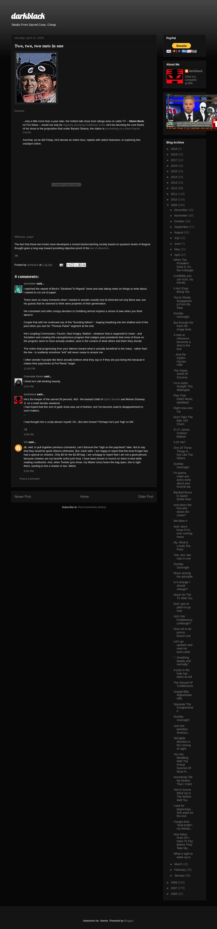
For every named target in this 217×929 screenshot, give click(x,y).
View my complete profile (191, 80)
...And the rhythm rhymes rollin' (179, 359)
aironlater (30, 283)
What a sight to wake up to (183, 855)
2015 (174, 171)
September (181, 226)
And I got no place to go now (182, 607)
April (177, 254)
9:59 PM (29, 471)
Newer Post (23, 496)
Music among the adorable (183, 574)
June (177, 243)
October (179, 221)
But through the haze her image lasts (183, 326)
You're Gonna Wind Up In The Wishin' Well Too (182, 795)
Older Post (145, 496)
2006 (174, 893)
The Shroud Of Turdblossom (183, 684)
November (181, 215)
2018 (174, 154)
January (179, 875)
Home (84, 496)
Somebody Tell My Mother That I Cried (182, 780)
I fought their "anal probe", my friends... (183, 825)
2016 (174, 165)
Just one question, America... (181, 729)
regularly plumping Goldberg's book (84, 124)
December (181, 210)
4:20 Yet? (179, 442)
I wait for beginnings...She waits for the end (183, 811)
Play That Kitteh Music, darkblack (183, 399)
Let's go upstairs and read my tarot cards (182, 646)
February (180, 869)
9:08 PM (29, 434)
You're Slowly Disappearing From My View (182, 302)
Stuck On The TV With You (182, 596)
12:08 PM (29, 368)
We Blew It (180, 520)
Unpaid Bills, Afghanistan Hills (182, 695)
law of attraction (99, 248)
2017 (174, 160)
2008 (174, 882)
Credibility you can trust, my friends (183, 279)
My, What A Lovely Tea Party (181, 546)
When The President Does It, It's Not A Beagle (183, 265)
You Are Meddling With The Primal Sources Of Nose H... (182, 763)
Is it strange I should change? (181, 585)
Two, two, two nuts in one (182, 556)
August (179, 232)
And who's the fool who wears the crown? (182, 510)
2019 (174, 148)
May (177, 249)
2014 (174, 177)
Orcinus (19, 110)
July (177, 238)
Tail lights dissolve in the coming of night (182, 743)
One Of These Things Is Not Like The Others (183, 453)
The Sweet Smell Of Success (180, 374)
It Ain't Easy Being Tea (181, 290)
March (178, 864)
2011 (174, 194)
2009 (174, 205)
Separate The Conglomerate (183, 708)
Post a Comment (30, 478)
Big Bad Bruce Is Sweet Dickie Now (182, 496)
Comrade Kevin (33, 376)
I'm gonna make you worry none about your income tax (182, 479)
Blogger (128, 920)
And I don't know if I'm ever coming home (182, 532)
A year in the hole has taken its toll (182, 673)
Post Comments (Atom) (92, 507)
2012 (174, 188)
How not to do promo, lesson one (182, 632)
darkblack (28, 16)
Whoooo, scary (24, 236)
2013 (174, 182)
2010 (174, 199)
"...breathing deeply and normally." (182, 661)
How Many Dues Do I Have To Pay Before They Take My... (183, 841)
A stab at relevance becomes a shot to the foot (182, 341)
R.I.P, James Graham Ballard (181, 433)
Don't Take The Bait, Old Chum (183, 420)
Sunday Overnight (181, 315)
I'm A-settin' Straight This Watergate (183, 386)
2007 (174, 888)
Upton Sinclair (111, 399)
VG (26, 442)
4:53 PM (29, 386)
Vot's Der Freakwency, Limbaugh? (183, 620)
